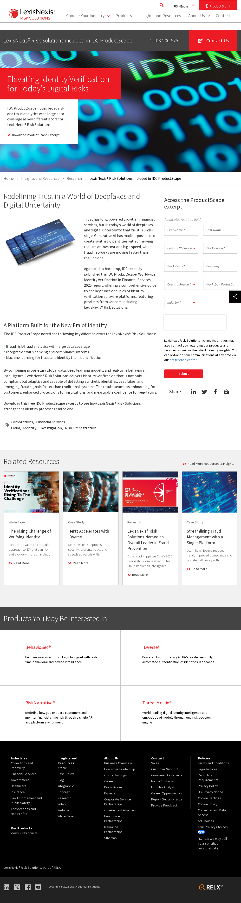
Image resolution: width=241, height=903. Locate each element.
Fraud (15, 427)
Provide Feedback (164, 805)
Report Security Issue (166, 799)
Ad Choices (206, 821)
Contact (223, 23)
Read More (21, 563)
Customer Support (164, 769)
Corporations (22, 421)
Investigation (50, 427)
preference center (183, 360)
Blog (61, 780)
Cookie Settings (209, 798)
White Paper (66, 816)
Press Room (113, 787)
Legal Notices (207, 769)
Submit (184, 373)
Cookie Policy (207, 804)
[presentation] (195, 322)
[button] (181, 248)
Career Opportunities (166, 793)
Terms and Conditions (213, 763)
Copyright (55, 886)
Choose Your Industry (85, 23)
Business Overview (118, 763)
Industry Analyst (162, 787)
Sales (155, 763)
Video (62, 804)
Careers (110, 781)
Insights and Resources (160, 23)
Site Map (110, 838)
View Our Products (24, 833)
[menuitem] (124, 23)
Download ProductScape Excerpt (35, 135)
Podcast (64, 792)
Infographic (66, 786)
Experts (109, 793)
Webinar (63, 810)
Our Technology (115, 775)
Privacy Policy (208, 786)
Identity (29, 427)
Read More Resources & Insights (211, 463)
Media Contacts (162, 781)
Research (64, 798)
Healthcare (18, 786)
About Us (196, 23)
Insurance (18, 792)
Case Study (66, 774)
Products (123, 23)
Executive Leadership (119, 769)
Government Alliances (120, 810)
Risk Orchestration (80, 427)
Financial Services (50, 421)
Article (62, 768)
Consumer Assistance (166, 775)
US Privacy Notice (210, 792)
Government (20, 780)
